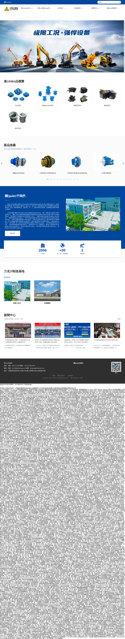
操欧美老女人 (80, 519)
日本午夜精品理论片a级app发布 (65, 570)
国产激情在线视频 (53, 408)
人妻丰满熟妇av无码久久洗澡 (34, 519)
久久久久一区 (66, 553)
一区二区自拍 (94, 408)
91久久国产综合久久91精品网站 (19, 571)
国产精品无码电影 (70, 423)
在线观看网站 (71, 542)
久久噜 (76, 556)
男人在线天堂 (60, 578)
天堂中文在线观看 (87, 520)
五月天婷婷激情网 (44, 456)
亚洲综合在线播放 (94, 576)
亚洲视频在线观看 (6, 415)
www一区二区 (83, 395)
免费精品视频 (116, 423)
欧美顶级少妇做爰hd (21, 464)
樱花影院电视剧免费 (104, 578)
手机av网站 (31, 527)
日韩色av (49, 448)
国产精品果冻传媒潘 (23, 596)
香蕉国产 (25, 428)
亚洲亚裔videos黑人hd (21, 497)
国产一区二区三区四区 (111, 600)
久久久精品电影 (74, 389)
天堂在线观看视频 (109, 593)
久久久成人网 (68, 566)
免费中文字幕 (62, 459)
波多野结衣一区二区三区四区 (42, 590)
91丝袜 (35, 567)
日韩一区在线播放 (88, 441)
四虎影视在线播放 (73, 447)
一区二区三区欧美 (72, 391)
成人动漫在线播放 (28, 546)
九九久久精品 (91, 459)
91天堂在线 (43, 527)
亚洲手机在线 (103, 471)
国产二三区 (11, 423)
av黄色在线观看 (65, 586)
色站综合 (106, 570)
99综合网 (13, 535)
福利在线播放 (15, 499)
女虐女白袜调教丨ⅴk (111, 462)
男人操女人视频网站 (44, 499)
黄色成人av (56, 551)
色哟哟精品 (47, 600)
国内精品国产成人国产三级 (51, 559)
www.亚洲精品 (82, 571)
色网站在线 (81, 590)
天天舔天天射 (48, 474)
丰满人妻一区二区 (35, 561)
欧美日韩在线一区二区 (42, 516)
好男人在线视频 (96, 518)
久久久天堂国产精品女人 (60, 627)
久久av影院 (39, 607)
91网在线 (99, 555)
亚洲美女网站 (60, 592)
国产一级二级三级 (45, 624)
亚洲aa (41, 600)
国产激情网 (88, 404)
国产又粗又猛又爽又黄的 (88, 583)
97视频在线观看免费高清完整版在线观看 (57, 463)
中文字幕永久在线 (10, 392)
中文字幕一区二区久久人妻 (90, 471)
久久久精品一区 (45, 415)
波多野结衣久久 (86, 601)
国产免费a (57, 504)
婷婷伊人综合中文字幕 (24, 402)
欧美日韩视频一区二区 (118, 551)
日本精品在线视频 (73, 414)
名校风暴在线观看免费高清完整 (57, 505)
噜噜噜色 (101, 417)
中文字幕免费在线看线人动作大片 (72, 634)
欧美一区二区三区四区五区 (39, 626)
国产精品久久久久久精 (76, 574)
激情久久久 (36, 560)
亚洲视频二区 (105, 544)
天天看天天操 (44, 423)
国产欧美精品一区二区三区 (66, 609)
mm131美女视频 (107, 572)
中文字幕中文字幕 (93, 410)
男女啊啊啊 (38, 482)
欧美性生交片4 (9, 583)
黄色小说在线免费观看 (9, 402)
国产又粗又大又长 (94, 395)
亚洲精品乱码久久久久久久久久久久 (87, 522)
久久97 (78, 627)
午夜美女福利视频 (103, 391)
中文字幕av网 (48, 587)
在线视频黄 (93, 494)
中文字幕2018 (13, 397)
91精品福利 (45, 579)
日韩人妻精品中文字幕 (32, 485)
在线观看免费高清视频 (20, 574)
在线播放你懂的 (78, 567)
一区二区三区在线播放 (77, 572)
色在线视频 (89, 482)
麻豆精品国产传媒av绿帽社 (37, 510)
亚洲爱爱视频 (113, 456)
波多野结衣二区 (120, 426)
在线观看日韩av (43, 453)
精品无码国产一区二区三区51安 (54, 406)
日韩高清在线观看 (114, 576)
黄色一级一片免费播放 (114, 404)
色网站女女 (111, 587)
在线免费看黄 (101, 414)
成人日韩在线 (38, 553)
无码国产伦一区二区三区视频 (58, 579)
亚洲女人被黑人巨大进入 (82, 518)
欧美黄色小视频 (50, 594)
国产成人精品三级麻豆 (92, 540)
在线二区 (59, 452)
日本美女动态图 (62, 510)
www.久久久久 (18, 612)
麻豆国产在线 (77, 508)
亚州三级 (109, 392)
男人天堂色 (92, 484)
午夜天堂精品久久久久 (36, 474)
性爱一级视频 (81, 578)
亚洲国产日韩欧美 (56, 593)
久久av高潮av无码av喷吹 (7, 638)
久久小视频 (12, 576)
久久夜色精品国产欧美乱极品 (71, 601)
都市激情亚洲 (81, 482)
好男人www (57, 462)
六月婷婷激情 (105, 451)
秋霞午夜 (9, 538)
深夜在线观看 (28, 545)
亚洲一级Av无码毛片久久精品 (61, 438)
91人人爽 (2, 538)
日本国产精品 (86, 615)
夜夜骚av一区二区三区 (15, 581)
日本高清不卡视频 (54, 470)
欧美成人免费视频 (29, 612)
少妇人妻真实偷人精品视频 (27, 627)
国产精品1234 (94, 624)
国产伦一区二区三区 (118, 443)
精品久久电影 (85, 396)
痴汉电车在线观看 (79, 512)
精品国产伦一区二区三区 (34, 479)
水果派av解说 (44, 582)
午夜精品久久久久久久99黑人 (36, 447)
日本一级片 (120, 534)
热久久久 (109, 630)
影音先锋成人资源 (8, 560)
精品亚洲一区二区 (46, 503)
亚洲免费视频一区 (54, 453)
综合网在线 (75, 484)
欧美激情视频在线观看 (17, 438)
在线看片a (52, 392)
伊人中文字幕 (113, 399)
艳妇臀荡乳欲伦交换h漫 (53, 402)
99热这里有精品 (102, 602)
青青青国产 (29, 594)
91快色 (40, 477)
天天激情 (30, 470)
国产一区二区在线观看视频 (46, 534)
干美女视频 (24, 504)
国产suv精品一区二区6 (112, 582)
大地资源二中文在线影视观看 (32, 473)
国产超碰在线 (75, 575)
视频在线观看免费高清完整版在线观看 (56, 389)
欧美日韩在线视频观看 (29, 460)
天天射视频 (121, 411)
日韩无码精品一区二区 (109, 470)
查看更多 (12, 233)
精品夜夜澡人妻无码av (77, 540)
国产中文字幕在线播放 (92, 635)
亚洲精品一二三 (46, 568)
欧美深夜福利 (28, 566)
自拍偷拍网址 (47, 546)
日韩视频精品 (5, 626)
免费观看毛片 (52, 549)
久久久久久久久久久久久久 (28, 578)
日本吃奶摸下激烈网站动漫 (77, 504)
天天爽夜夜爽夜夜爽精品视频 (30, 475)
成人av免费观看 (106, 397)
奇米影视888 (29, 560)
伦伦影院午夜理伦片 (114, 602)
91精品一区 (71, 459)
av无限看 (24, 400)
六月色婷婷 (111, 523)
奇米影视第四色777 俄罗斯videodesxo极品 (50, 520)
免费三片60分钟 (65, 525)
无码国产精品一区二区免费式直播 (42, 449)
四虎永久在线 (53, 628)
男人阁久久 (107, 633)
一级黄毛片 (51, 460)
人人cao (70, 418)
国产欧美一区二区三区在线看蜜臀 (59, 620)
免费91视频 (105, 448)
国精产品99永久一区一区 (50, 514)
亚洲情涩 (54, 637)
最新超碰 (9, 611)
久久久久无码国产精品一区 (97, 481)
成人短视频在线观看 (103, 559)
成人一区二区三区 (115, 438)
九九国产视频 (66, 402)
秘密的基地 (33, 596)
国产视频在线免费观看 (104, 434)
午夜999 (110, 452)
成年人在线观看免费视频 (87, 586)
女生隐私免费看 (83, 488)
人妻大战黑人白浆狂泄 (45, 467)
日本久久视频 (119, 515)
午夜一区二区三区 (9, 469)
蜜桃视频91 (56, 421)
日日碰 (79, 497)
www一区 (26, 581)
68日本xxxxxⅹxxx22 (33, 515)
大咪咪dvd (95, 475)
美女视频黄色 (86, 568)
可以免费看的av (80, 434)
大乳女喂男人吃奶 (58, 436)
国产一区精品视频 (21, 393)
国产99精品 (55, 589)
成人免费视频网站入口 (13, 404)
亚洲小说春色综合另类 (48, 560)
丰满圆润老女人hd (41, 432)
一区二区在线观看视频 (29, 478)
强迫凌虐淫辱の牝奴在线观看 (28, 408)
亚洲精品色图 (12, 596)
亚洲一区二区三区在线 (116, 585)
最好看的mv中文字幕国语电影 (115, 507)
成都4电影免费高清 (87, 397)
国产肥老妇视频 (106, 549)
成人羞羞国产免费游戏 (66, 477)
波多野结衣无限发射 (18, 422)
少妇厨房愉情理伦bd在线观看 (36, 462)
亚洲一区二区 (9, 600)
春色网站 (45, 440)
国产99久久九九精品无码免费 (77, 428)
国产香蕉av (96, 499)
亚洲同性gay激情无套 (40, 426)
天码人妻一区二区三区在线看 (109, 402)
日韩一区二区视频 (44, 576)
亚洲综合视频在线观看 (87, 492)
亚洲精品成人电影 (16, 579)
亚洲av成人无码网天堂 (44, 589)
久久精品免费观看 (56, 567)
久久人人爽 (100, 459)
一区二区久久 (43, 570)
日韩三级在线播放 (16, 567)
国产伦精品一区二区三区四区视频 (25, 607)
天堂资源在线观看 (45, 485)
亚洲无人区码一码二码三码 (9, 444)
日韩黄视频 (81, 464)
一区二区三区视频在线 (74, 417)
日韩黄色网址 (53, 540)
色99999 (28, 586)
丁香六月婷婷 (88, 445)
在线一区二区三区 (46, 544)
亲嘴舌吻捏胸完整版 (75, 392)
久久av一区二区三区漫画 (59, 512)
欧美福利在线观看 (96, 463)
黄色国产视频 (25, 456)
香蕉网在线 (38, 546)
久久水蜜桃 (109, 566)
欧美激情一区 (98, 593)
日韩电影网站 (47, 478)
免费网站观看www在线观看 (74, 441)
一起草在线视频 (32, 452)
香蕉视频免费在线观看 (101, 503)
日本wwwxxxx (110, 469)
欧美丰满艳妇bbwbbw (76, 485)
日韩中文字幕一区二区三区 (93, 425)
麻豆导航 (114, 411)
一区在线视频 (52, 407)
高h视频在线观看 (42, 460)
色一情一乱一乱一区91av (56, 523)
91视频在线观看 (102, 634)
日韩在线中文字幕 (13, 566)
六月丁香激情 (31, 421)
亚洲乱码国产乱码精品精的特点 (85, 609)
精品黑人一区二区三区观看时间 (49, 622)
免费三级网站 (85, 529)
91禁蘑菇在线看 (64, 485)
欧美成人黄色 (114, 570)
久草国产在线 (92, 391)
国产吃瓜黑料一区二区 (113, 481)
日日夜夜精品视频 (30, 407)
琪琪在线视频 (35, 611)
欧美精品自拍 (65, 400)
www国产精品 (44, 611)
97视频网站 (49, 462)
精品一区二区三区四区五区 (93, 490)
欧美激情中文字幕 (86, 493)
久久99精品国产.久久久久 (115, 478)
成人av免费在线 (25, 585)
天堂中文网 (68, 396)
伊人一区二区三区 (28, 425)
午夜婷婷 (81, 499)
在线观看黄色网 (25, 507)
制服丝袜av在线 (39, 412)
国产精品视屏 (70, 549)
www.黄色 (34, 496)
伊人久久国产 (117, 545)
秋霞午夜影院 (91, 555)
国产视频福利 (83, 391)
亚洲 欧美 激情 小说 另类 (17, 557)
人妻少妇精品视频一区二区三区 (31, 544)
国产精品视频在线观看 (97, 620)
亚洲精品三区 (99, 479)
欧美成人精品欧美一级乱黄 (41, 396)
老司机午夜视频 (62, 447)
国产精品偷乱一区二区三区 (13, 417)
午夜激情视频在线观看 (37, 556)
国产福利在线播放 (67, 581)
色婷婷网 (84, 585)
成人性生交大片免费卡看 (17, 429)
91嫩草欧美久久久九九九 (111, 592)
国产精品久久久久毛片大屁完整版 (102, 579)
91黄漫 (54, 633)
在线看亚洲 (79, 402)
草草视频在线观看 (115, 488)
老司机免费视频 (71, 519)
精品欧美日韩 (21, 601)
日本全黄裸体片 (92, 460)
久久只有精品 (107, 423)
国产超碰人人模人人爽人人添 (84, 511)
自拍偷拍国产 (33, 571)
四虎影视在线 (48, 419)
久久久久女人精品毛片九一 (73, 494)
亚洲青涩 (98, 500)
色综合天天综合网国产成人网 (21, 609)
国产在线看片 (42, 452)
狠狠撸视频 (94, 396)
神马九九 (104, 501)
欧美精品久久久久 (13, 637)
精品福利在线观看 (55, 414)
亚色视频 (6, 399)
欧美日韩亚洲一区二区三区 (24, 396)
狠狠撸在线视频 (97, 421)
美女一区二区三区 (53, 501)
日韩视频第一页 (42, 408)
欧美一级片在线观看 (31, 436)
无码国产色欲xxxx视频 (68, 563)
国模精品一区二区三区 (30, 534)
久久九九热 (54, 485)
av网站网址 (75, 561)
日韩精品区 (55, 466)
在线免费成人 (96, 628)
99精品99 (27, 422)
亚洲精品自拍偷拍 (101, 587)
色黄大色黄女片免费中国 (57, 486)
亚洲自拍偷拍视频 (78, 445)
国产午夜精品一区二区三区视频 (74, 473)
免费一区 (28, 496)
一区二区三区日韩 (64, 537)
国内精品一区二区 (30, 602)
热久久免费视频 (42, 484)
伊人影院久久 (100, 586)
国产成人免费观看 (21, 441)
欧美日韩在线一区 (117, 418)
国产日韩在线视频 (17, 482)
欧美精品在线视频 (95, 545)
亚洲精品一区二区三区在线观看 (89, 403)
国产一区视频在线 (79, 489)
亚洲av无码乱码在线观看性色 (99, 412)
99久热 (46, 407)
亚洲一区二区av (44, 414)
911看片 (59, 395)
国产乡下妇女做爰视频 (23, 597)
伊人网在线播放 (58, 503)
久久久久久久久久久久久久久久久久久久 (36, 395)
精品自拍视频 (64, 589)
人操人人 (68, 561)
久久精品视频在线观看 (99, 404)
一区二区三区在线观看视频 (61, 544)
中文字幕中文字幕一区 (93, 464)
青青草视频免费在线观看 (96, 432)
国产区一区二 (100, 571)
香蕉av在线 (12, 489)
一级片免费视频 (70, 434)
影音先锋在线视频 (10, 563)
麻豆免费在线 (91, 419)
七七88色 (51, 626)
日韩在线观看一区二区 (11, 634)
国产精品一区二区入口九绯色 (105, 527)
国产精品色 (34, 583)
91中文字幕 (62, 443)
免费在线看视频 (19, 560)
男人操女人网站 (37, 586)
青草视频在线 (76, 396)
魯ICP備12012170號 (76, 378)
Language (8, 2)
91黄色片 (9, 534)
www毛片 (15, 617)
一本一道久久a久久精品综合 (34, 526)
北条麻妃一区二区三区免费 (75, 559)
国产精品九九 (67, 548)
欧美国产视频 (100, 508)
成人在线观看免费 (92, 578)
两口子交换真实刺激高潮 (99, 515)
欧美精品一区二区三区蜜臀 (61, 474)
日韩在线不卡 (9, 541)
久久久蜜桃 (117, 452)
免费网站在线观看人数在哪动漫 (115, 601)
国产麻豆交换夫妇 (5, 410)
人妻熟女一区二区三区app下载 (102, 497)
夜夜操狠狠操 (120, 626)
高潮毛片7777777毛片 (67, 470)
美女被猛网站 (47, 519)
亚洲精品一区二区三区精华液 (15, 624)
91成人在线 (63, 542)
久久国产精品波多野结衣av (50, 404)
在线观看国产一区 (111, 617)
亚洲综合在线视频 (118, 497)
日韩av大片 (102, 475)
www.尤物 (69, 557)
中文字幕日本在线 (51, 447)
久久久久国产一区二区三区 (87, 467)
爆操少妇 (102, 604)
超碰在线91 (7, 537)
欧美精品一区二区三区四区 (92, 456)
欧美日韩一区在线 (80, 549)
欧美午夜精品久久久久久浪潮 (27, 630)
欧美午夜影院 (89, 593)
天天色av (103, 428)
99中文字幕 (25, 542)
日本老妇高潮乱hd (78, 456)
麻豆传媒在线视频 (68, 410)
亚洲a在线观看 (12, 522)
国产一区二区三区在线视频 (107, 522)
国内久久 (50, 441)
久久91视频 (39, 428)
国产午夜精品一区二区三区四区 (28, 617)
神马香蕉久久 (32, 484)
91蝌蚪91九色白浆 (47, 630)
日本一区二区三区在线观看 (111, 496)
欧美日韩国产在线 (84, 548)
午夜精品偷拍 (20, 604)
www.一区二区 (80, 533)
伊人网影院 (34, 456)
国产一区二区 (47, 428)
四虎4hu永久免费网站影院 (26, 501)
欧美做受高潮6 (83, 576)
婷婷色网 (74, 617)
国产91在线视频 (9, 510)
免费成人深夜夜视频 (33, 518)
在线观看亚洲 (20, 540)
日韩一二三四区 (111, 508)
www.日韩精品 (74, 586)
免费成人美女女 (119, 408)
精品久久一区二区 (73, 408)
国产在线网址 (18, 430)
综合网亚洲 (72, 582)
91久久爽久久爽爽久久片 (92, 512)
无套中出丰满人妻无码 (53, 475)
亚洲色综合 (20, 436)
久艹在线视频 (78, 538)
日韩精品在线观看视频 (34, 451)
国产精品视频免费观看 (16, 587)
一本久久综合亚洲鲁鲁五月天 (57, 417)
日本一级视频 (61, 482)
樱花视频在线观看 (56, 564)
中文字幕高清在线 (15, 456)
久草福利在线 (100, 583)
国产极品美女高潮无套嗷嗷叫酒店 (113, 594)
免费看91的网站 (102, 623)
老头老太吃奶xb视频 (105, 403)
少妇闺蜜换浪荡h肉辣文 (83, 582)
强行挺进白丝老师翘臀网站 (59, 488)
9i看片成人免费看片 (88, 479)
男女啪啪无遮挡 (61, 426)
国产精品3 (65, 455)
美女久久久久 (74, 467)
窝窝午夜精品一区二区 (60, 418)
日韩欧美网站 (96, 605)
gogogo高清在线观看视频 (30, 411)
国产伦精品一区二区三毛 (7, 508)
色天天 (59, 425)
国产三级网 (54, 481)
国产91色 (11, 548)
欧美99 (116, 419)
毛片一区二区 (50, 458)
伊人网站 (77, 486)
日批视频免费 (62, 546)
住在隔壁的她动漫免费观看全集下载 (45, 425)
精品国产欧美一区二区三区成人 (16, 479)
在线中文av (62, 514)
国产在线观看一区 (99, 597)
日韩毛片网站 (60, 526)
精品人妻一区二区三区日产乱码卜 (15, 451)
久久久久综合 (119, 463)
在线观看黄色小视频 (11, 501)
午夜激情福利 (96, 538)
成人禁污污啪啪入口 (41, 392)
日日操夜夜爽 (61, 637)
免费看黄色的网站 (79, 458)
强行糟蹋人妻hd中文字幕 (110, 490)
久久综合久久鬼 (116, 516)
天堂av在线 (108, 586)
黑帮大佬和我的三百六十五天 (83, 470)
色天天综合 (32, 523)
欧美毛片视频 (48, 551)
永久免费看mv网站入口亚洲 (72, 520)
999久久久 (105, 563)
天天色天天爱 (83, 400)
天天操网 (81, 453)
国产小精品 (64, 582)
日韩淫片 (64, 559)
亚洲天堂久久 (70, 419)
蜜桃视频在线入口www (86, 389)
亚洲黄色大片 (76, 615)
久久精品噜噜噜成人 (11, 515)
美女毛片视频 (61, 549)
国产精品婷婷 (27, 538)
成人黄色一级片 (81, 596)
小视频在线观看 (98, 482)
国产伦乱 (77, 523)
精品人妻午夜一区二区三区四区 (64, 545)
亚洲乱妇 (66, 503)
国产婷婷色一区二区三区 (82, 541)
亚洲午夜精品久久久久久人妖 (45, 557)
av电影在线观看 (106, 422)
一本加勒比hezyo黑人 (93, 549)
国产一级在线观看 (87, 597)
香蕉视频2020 (63, 429)
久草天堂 (16, 594)
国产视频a (19, 466)
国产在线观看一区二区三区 (112, 482)
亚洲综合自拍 (13, 630)
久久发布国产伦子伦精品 (55, 432)
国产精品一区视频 (36, 455)
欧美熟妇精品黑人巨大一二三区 (111, 526)
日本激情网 (45, 540)
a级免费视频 (113, 436)
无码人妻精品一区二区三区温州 (15, 437)
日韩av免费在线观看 (117, 537)
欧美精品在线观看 (90, 559)
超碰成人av (35, 622)
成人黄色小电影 (100, 519)
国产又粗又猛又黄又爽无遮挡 (9, 408)
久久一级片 (101, 529)
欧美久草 (68, 406)
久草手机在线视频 (88, 503)
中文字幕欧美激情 (59, 419)
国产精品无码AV (51, 617)
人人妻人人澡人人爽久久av (76, 429)
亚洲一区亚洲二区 (43, 444)
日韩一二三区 (41, 548)
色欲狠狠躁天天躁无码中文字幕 (86, 411)
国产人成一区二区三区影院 (114, 557)
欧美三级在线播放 (9, 466)
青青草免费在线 (66, 484)
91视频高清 (21, 444)
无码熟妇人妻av (68, 430)
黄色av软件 (38, 501)
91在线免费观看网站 (20, 616)
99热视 (106, 485)
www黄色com (117, 567)
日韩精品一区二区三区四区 (29, 520)
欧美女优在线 (64, 421)
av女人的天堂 (13, 593)
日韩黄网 (7, 459)
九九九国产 (25, 561)
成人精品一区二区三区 (108, 627)
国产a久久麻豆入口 (106, 612)
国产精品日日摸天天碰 (17, 407)
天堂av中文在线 (60, 597)
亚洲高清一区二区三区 (32, 552)
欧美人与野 (111, 515)
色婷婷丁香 (10, 497)
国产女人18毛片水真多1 (99, 393)
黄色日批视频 (53, 611)
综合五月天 (62, 596)
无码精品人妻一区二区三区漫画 (55, 535)
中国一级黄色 (38, 530)
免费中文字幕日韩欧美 (9, 455)
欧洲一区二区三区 (83, 462)
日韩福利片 (111, 445)
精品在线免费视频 (28, 579)
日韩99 (121, 503)
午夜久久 (18, 530)
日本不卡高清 (33, 615)
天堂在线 (66, 616)
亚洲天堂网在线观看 (89, 634)
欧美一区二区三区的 (103, 560)
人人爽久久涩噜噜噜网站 (60, 428)
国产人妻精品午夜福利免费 (71, 633)
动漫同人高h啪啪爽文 (64, 628)
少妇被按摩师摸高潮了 (20, 470)
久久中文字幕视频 (85, 544)
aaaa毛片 (35, 488)
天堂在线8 (93, 462)
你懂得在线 (9, 414)
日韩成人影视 (19, 523)
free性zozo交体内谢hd (90, 552)
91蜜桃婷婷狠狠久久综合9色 (53, 410)
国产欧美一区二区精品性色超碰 (66, 411)
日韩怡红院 (22, 559)
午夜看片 (57, 400)
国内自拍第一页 (13, 628)
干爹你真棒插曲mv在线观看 (73, 612)
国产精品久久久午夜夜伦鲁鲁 (107, 535)
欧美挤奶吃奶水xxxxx (98, 601)
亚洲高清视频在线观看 (114, 428)
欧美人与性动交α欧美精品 (70, 395)
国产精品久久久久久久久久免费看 (26, 486)
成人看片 (13, 433)
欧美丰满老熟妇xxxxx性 (50, 537)
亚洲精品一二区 (36, 430)
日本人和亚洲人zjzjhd (35, 514)
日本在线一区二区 (43, 615)
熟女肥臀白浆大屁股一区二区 (92, 392)
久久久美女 (93, 541)
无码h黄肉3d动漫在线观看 (110, 555)
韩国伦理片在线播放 (87, 406)
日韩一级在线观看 (46, 494)
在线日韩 (41, 389)
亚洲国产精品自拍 (54, 582)
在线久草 (22, 594)
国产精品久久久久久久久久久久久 (42, 403)
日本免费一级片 (114, 503)
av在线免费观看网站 (90, 613)
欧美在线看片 (18, 619)
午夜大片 (102, 410)
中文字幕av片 (36, 540)
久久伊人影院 (60, 594)
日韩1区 (83, 460)
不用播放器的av (68, 412)
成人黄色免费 (32, 433)
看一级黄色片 (96, 574)
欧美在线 (32, 432)
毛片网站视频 (96, 564)
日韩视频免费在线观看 (25, 391)
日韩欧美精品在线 (22, 433)
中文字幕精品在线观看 (21, 589)
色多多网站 (55, 600)
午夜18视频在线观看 (94, 488)
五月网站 (81, 404)
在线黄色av (63, 475)
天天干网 (64, 414)
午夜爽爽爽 (28, 540)
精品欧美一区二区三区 (108, 474)
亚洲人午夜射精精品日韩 (98, 507)
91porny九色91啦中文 (6, 546)
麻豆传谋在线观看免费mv (85, 407)
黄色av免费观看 (36, 533)
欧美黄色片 (52, 570)
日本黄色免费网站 (53, 515)
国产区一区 (24, 615)
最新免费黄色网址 (8, 612)
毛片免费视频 (26, 449)
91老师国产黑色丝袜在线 (109, 512)
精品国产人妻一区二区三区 (21, 556)
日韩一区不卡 (41, 535)
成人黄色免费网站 (67, 489)
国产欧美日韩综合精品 (106, 408)
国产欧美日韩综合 (59, 437)
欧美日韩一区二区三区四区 (93, 572)
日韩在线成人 (25, 406)
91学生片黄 (53, 531)
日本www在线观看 (112, 531)
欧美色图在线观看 (80, 419)
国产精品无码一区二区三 (39, 492)
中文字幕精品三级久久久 (101, 407)
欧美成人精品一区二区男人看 (79, 560)
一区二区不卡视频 (54, 445)
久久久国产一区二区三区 (9, 518)
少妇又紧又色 (21, 392)
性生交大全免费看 (91, 437)
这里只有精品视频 (95, 548)
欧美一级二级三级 (40, 459)
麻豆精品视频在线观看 (27, 505)
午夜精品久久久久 (106, 443)
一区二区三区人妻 (97, 447)
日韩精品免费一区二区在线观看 (93, 423)
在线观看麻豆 (9, 430)
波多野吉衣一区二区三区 (21, 555)
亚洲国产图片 (10, 485)
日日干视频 (73, 551)
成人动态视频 (112, 607)
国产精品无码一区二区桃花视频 (28, 511)
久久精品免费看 (19, 419)
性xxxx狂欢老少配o (86, 422)
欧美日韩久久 (117, 433)
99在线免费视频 (36, 609)
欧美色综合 (87, 485)
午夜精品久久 (101, 531)
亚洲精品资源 (52, 411)
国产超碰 (7, 438)
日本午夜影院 (65, 462)
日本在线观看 (104, 466)
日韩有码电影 (36, 448)
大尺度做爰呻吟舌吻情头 (74, 426)
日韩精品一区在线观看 (11, 391)
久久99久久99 (37, 545)
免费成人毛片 (106, 510)
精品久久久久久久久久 (36, 537)
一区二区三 (27, 492)
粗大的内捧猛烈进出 (101, 489)
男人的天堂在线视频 (112, 583)
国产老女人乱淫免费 (96, 592)
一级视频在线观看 (94, 400)
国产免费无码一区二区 (90, 631)
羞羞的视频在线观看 (116, 544)
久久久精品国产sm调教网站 (16, 633)
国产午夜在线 (117, 612)
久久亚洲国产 (116, 574)
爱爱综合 (79, 423)
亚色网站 (19, 542)
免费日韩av (86, 507)
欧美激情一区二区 (71, 578)
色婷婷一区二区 (35, 507)
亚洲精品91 (52, 493)
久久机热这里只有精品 (115, 623)
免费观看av (107, 429)
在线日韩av (115, 421)
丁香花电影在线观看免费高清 (73, 534)
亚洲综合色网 (6, 520)
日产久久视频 (87, 402)
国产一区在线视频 (110, 561)
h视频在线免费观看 (100, 557)
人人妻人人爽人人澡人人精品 (73, 568)
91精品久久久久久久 (97, 485)
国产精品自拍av (34, 414)
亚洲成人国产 (104, 436)
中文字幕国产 (100, 530)
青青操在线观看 (109, 479)
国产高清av (81, 619)
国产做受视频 (54, 391)
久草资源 (75, 548)
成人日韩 (58, 392)
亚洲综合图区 (72, 440)
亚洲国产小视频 (83, 602)
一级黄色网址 (109, 417)
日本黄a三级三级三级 (64, 407)
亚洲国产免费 (120, 523)
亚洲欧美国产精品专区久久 (114, 556)
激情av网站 (18, 533)
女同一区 (22, 453)
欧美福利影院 (44, 518)
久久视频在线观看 (47, 545)
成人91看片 (25, 410)
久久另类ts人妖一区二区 (91, 537)
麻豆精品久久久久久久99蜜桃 (13, 403)
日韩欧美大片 (67, 471)
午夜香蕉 (29, 415)
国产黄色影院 (29, 438)
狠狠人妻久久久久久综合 (40, 598)
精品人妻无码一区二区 (16, 492)
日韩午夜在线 (24, 414)
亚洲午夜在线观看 (52, 596)
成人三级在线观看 (10, 436)
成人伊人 (81, 463)
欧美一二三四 (121, 522)
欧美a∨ (113, 589)
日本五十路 (70, 541)
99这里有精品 (95, 615)
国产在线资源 (102, 396)
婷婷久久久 (105, 488)
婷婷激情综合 (42, 596)
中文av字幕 (39, 445)
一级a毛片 (61, 423)
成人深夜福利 (44, 628)
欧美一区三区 (106, 406)
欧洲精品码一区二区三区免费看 (110, 492)
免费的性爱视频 (88, 607)
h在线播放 (92, 587)
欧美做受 (100, 460)
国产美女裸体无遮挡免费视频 (52, 553)
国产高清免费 (96, 444)
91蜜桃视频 (117, 530)
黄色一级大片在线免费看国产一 (21, 467)
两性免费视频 (108, 596)
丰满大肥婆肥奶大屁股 (61, 631)
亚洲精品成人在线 (52, 459)
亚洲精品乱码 (85, 608)
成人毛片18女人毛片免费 (73, 597)
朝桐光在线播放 (51, 464)
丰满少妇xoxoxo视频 (10, 445)
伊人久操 (97, 492)
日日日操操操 (58, 638)
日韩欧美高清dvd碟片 (53, 399)
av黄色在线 (57, 489)
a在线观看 (66, 432)
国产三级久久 (17, 478)
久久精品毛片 (101, 631)
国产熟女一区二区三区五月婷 (57, 635)
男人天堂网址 (19, 635)
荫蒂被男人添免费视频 (100, 607)
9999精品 (19, 508)
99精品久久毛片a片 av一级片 (21, 611)
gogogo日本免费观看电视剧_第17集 (22, 525)
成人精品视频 (21, 494)
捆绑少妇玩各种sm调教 (66, 604)
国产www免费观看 (35, 542)
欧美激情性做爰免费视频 (8, 561)
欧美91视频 (121, 608)
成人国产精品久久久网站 (109, 564)
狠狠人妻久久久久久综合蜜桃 (25, 551)
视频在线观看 (97, 478)
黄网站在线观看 (117, 615)
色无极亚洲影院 (80, 564)
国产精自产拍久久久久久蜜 (83, 563)
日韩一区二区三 (99, 611)
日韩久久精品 (109, 432)
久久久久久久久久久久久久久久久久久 (24, 463)
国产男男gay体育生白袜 (73, 626)
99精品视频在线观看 (106, 533)
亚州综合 (75, 453)
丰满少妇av (53, 456)
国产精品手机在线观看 (20, 440)
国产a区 (47, 391)
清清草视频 (40, 419)
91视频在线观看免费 (17, 395)
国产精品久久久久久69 (25, 593)
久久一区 (5, 576)
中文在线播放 (22, 518)
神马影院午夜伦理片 (101, 523)
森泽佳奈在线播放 (6, 602)
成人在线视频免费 (9, 519)
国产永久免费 (115, 578)
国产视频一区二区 (114, 540)
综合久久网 (92, 560)
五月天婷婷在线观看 (74, 600)
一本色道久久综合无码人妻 (81, 598)
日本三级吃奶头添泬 (59, 519)
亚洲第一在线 (69, 523)
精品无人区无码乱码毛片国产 (73, 415)
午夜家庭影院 (112, 489)
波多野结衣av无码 (45, 512)
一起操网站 (92, 556)
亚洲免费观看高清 (49, 578)
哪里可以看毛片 (25, 499)
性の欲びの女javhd (33, 423)
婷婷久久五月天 (43, 417)
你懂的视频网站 (23, 570)
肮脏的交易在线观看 (41, 493)
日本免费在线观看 (43, 522)
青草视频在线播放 (17, 598)
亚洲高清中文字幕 (9, 590)
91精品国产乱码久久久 (30, 522)
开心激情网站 (102, 534)
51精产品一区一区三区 (55, 492)
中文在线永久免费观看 (34, 404)
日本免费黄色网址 (9, 441)
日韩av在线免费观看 (116, 520)
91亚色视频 (104, 576)
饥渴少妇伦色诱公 (30, 419)
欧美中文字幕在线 (54, 605)
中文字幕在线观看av (8, 608)
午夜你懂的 (6, 433)
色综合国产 (12, 586)
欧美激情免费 (54, 477)
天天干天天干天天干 (56, 518)
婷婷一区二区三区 (31, 453)
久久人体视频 (46, 479)
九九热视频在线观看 (66, 556)
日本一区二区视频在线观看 (91, 426)
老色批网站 (19, 477)
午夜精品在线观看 (96, 525)
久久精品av (3, 596)
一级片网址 (53, 623)
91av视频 (53, 490)
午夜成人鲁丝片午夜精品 (84, 440)
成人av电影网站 (30, 557)
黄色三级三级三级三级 (85, 393)
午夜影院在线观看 (47, 430)
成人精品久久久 (58, 619)
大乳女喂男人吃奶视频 (116, 542)
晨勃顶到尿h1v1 (111, 414)
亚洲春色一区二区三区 (102, 590)
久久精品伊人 (5, 407)
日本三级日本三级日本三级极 (112, 525)
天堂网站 (8, 481)
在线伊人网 (77, 545)
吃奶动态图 (97, 430)
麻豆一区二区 (13, 529)
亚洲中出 (89, 564)
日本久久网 (46, 477)
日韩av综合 (74, 462)
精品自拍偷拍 (49, 556)
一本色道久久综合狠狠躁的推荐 (12, 460)
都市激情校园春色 (26, 448)
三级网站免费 (24, 503)
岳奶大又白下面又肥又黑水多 (11, 462)
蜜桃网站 (113, 581)
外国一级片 (97, 397)
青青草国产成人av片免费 (33, 489)
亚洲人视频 (43, 597)
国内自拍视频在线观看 (40, 549)
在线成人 (112, 412)
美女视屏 (18, 531)
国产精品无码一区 (85, 475)
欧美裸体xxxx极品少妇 (15, 411)
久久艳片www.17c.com (113, 604)
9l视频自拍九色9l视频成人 (30, 623)
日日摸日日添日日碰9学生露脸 (109, 464)
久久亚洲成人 (77, 430)
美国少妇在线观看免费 (86, 455)
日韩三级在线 (67, 493)
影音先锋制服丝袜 (65, 453)
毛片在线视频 (29, 553)
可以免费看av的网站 (44, 564)
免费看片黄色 (45, 561)
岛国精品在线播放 (75, 421)
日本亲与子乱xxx (23, 634)
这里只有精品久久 (114, 605)
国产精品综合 (26, 638)
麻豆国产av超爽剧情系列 (67, 515)
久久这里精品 (60, 496)
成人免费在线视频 (45, 633)
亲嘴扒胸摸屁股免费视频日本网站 (112, 425)
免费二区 (15, 415)
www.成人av (97, 406)
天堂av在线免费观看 (83, 592)
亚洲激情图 (46, 455)
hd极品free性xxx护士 (23, 576)
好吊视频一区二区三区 (32, 624)
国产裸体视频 (16, 481)
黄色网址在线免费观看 (57, 561)
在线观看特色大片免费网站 (115, 634)
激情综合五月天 (83, 637)
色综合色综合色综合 (103, 516)
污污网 (46, 445)
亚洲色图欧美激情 (79, 566)
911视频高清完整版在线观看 (42, 438)
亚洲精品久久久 (55, 530)
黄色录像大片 (74, 620)
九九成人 (108, 589)
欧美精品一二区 (39, 566)
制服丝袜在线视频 (29, 482)
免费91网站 (70, 510)
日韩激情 (57, 556)
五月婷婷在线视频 (38, 391)
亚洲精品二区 (21, 535)
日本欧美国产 (58, 430)
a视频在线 (118, 412)
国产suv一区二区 (91, 434)
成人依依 (77, 460)
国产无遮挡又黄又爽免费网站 (93, 567)
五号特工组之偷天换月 (110, 511)
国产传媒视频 (23, 484)
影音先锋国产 (89, 557)
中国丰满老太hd (69, 448)
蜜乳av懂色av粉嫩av (80, 410)
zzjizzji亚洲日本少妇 (81, 481)
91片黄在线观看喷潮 (107, 493)
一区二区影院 (97, 473)
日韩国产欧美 (20, 572)
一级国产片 (86, 534)
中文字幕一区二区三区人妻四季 (83, 477)
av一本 (2, 516)
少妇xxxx (115, 504)
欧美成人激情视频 (107, 616)
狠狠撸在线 (60, 617)
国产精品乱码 (16, 520)
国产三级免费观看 (9, 393)
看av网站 (44, 555)
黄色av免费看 (85, 412)
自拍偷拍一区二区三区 (41, 470)
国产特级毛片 (22, 452)
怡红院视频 (35, 415)
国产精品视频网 (51, 510)
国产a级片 (105, 430)
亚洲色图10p (71, 449)
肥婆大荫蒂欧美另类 (100, 637)
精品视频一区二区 (85, 436)
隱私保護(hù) (61, 375)
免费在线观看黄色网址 (65, 508)
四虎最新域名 (14, 459)
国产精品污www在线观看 (57, 602)
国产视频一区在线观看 (31, 635)
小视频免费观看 (96, 474)
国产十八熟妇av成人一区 (102, 458)
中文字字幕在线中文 (27, 575)
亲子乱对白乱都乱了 (80, 579)
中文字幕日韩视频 (57, 568)
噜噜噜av (59, 633)
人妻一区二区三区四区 (118, 406)
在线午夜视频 (110, 529)
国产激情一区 (4, 559)
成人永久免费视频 (48, 400)
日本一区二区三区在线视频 (34, 559)
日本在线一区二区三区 (72, 436)
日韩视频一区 (43, 525)
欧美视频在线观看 (22, 514)
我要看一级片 (58, 412)
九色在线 (111, 467)
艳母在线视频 (112, 624)
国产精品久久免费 (61, 538)
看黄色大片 (58, 548)
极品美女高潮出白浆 (72, 535)
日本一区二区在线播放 (69, 587)
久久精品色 (60, 490)
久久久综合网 (22, 515)
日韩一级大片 (98, 389)
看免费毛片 (39, 592)
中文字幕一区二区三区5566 (22, 541)
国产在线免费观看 (28, 399)
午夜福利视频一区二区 (21, 510)
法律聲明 (70, 375)
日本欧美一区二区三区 (68, 444)
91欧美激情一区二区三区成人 (103, 433)
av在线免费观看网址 (22, 389)
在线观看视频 (70, 514)
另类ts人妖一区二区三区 (70, 452)
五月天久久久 (21, 586)
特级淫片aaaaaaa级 (44, 488)
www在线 (24, 462)
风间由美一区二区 (106, 514)
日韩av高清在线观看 (60, 552)
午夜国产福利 (93, 417)
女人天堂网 (84, 505)
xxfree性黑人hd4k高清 (57, 396)
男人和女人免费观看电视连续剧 (27, 529)
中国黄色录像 (94, 551)
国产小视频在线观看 (91, 535)
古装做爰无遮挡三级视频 (11, 507)
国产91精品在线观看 (14, 504)
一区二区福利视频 (18, 602)
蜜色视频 (63, 501)
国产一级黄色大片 (54, 525)
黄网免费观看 (71, 497)
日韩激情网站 (96, 443)
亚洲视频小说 (117, 484)
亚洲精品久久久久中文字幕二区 (80, 525)
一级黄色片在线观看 (42, 602)
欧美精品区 (88, 449)
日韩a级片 (79, 503)
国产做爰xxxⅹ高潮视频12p (29, 564)
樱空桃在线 (100, 462)
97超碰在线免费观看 (68, 425)
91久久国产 (99, 570)
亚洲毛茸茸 (28, 605)
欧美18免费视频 (10, 473)
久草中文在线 (111, 534)
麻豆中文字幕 (74, 544)
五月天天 (24, 421)
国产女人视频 (97, 470)
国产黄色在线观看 (44, 593)
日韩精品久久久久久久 (65, 531)
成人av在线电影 (106, 418)
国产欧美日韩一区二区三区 (37, 581)
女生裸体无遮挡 (55, 574)
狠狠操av (9, 552)
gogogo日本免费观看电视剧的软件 (22, 426)
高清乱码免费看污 (106, 444)
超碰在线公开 (76, 493)
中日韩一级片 (83, 484)
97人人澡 (13, 496)
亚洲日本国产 (57, 467)
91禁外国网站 (65, 551)
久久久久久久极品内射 (53, 563)
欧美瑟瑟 (24, 530)
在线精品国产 (32, 497)
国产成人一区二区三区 (51, 443)
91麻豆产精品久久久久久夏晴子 (70, 399)
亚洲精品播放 (100, 505)
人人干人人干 (69, 486)
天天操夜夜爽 (42, 411)
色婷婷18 (42, 475)
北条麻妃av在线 (10, 477)
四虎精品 (70, 512)
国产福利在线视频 (59, 630)
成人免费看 (54, 508)
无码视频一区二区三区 (32, 633)
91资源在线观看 (74, 403)
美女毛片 (40, 478)
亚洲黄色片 (76, 594)
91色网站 (72, 503)
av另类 (43, 448)
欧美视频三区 (8, 475)
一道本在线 (85, 494)
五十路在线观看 (17, 534)
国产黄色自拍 (77, 471)
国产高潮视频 (26, 622)
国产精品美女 (79, 425)
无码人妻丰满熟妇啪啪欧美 (88, 575)
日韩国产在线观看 (59, 441)
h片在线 (16, 414)
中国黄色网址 (106, 548)
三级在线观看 (15, 448)
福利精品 (101, 613)
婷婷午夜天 (66, 593)
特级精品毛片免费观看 (39, 563)
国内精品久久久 (31, 535)
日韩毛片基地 (21, 455)
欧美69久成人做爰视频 (51, 585)
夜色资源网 (11, 396)
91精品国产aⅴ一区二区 (15, 471)
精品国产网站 (8, 589)
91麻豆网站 (88, 499)
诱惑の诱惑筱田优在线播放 (70, 492)
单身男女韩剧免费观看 (73, 397)
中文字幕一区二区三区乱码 (41, 490)
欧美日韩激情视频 (65, 622)
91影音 (73, 402)
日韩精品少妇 (12, 494)
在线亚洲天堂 (28, 598)
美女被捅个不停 (7, 400)
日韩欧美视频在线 (34, 503)
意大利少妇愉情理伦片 (95, 542)
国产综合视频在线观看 (32, 429)
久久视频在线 (40, 463)
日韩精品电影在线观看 (71, 516)
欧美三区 (73, 522)
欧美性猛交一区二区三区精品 (86, 530)
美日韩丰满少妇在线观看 (103, 546)
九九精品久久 (116, 429)
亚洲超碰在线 (101, 469)
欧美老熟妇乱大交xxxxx (116, 485)
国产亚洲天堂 (97, 563)
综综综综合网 (111, 568)
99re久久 (77, 505)
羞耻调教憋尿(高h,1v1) (113, 597)
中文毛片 (44, 609)
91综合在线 (74, 438)
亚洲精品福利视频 (15, 421)
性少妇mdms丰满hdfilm (75, 479)
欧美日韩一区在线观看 (35, 440)
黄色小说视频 (119, 593)
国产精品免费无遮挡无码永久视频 (53, 434)
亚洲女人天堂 (105, 500)
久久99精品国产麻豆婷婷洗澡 (21, 582)
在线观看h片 (107, 477)
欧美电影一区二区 (9, 488)
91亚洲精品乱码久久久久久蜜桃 (66, 469)
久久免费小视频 (27, 567)
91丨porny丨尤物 (47, 437)
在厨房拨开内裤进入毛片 (83, 515)
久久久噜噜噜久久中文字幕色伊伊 (11, 428)
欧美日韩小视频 (17, 410)
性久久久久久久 (74, 455)
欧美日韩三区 (42, 635)
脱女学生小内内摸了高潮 (61, 572)
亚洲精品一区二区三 (93, 428)
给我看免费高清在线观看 (44, 421)
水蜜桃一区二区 (86, 605)
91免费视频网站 (87, 421)
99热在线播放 (53, 522)
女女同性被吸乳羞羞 (14, 575)
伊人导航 (108, 519)
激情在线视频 (99, 596)
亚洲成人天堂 (17, 623)
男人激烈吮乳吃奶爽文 (21, 600)
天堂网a (91, 637)
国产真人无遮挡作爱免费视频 (68, 404)
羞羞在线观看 (74, 400)
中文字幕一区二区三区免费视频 (13, 443)
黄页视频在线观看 (81, 459)
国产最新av (74, 576)
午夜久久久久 (96, 526)
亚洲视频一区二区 (87, 497)
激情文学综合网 (53, 609)
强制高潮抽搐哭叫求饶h (117, 560)
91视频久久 (65, 467)
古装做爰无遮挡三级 (57, 473)
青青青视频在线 (78, 581)
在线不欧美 (34, 638)
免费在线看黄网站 (60, 557)
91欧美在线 (84, 531)
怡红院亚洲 (46, 481)
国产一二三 (17, 564)
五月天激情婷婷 (5, 535)
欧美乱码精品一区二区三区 (94, 619)
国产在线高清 (86, 469)
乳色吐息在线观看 (117, 549)
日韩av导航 (11, 458)
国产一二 (82, 478)
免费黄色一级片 (68, 567)
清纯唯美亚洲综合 (47, 489)
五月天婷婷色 (111, 631)
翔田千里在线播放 (80, 555)
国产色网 (104, 538)
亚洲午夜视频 (53, 423)
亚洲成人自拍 (98, 477)
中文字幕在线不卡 (56, 601)
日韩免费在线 (31, 393)
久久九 (20, 522)
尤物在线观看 (12, 631)
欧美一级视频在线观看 (61, 529)
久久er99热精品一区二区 (7, 389)
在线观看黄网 (10, 493)
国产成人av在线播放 (67, 613)
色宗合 (28, 455)
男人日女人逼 (112, 501)
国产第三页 (3, 504)
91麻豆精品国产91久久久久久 (82, 451)
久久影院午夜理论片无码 (101, 520)
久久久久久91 (80, 449)
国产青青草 (8, 553)
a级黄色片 (67, 617)
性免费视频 (74, 463)
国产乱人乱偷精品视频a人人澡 (26, 445)
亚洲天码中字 (26, 533)
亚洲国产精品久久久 (54, 555)
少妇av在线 (31, 428)
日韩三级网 (45, 533)
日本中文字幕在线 (104, 551)
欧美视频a (5, 456)
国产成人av (8, 470)
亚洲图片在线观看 (105, 537)
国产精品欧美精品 (30, 548)
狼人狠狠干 (7, 482)
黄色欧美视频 (118, 493)
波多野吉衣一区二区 (37, 585)
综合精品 (114, 453)
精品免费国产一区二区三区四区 (51, 451)
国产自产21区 (44, 574)
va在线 (103, 392)
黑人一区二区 (91, 617)
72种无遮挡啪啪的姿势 (59, 624)
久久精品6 (22, 415)
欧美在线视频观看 (37, 538)
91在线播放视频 (95, 418)
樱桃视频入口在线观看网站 (60, 608)
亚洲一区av (33, 499)
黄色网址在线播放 (6, 609)
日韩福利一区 (79, 552)
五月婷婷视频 (25, 531)
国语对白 (35, 467)
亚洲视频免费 (5, 412)
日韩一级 (75, 571)
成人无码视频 (21, 489)
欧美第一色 (46, 530)
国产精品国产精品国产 (99, 630)
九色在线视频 (59, 458)
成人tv (37, 527)
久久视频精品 (15, 578)
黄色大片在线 (54, 615)
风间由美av (118, 469)
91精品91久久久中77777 (26, 459)
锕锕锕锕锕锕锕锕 (82, 587)
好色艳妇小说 (91, 508)
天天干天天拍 (96, 451)
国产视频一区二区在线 (73, 501)
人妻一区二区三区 (77, 622)
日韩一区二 (9, 555)
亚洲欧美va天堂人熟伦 (71, 478)
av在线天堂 (91, 571)
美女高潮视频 (41, 464)
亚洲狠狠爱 (63, 408)
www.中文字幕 (96, 510)
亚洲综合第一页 (20, 526)
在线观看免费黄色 (58, 448)
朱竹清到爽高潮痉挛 (77, 537)
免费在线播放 (32, 589)
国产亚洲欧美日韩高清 (87, 523)
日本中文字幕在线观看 (70, 393)
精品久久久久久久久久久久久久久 (67, 464)
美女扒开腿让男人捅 (15, 449)
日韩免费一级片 (27, 508)
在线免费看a (30, 601)
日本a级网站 (107, 460)
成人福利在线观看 (15, 412)
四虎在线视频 (46, 637)
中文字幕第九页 (85, 624)
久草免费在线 (30, 392)
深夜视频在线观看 (74, 500)
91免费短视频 (10, 572)
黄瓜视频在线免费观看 (27, 516)
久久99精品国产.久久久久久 (20, 432)
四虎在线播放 (98, 496)
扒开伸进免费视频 (66, 598)
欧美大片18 (26, 417)
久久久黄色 (64, 500)
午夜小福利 (17, 583)
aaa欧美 (45, 501)
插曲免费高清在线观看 (90, 622)
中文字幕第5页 (98, 511)
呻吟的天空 (39, 407)
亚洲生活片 (119, 448)
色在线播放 (116, 473)
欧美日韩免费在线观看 (37, 410)
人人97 (49, 608)
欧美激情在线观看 (12, 452)
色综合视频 (27, 430)
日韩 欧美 (61, 481)
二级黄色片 (93, 529)
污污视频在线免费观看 (78, 593)
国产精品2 (34, 422)
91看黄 (8, 432)
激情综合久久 (88, 473)
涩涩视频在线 (16, 406)
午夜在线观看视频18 (49, 526)
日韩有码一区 (42, 422)
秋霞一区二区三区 (106, 609)
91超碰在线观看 (37, 637)
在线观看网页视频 (65, 571)
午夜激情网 (88, 478)
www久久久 (43, 608)
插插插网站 (108, 620)
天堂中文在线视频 (57, 616)
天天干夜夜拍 (59, 534)
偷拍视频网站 (20, 496)
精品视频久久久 (48, 504)
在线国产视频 (4, 449)
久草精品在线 (109, 571)
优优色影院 (46, 531)
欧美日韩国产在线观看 (101, 445)
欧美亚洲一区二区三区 (19, 447)
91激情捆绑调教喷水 (23, 418)
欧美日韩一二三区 (5, 544)
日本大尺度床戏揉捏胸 (32, 500)
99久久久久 (105, 456)
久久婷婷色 (121, 624)
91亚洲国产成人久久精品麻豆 (107, 552)
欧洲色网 (106, 542)
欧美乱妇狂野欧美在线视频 (41, 508)
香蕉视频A (46, 482)
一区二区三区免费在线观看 (16, 500)
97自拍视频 (65, 392)
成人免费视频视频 (78, 557)
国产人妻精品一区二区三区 (88, 414)
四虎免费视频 (103, 624)
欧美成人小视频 (9, 616)
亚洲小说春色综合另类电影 (24, 488)
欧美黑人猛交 (20, 485)
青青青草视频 (33, 389)
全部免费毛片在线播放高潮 (28, 434)
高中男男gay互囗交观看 (19, 527)
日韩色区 (40, 497)
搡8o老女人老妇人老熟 (77, 474)
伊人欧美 (101, 486)
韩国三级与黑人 (34, 570)
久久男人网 (94, 534)
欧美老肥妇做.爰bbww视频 (24, 590)
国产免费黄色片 (113, 622)
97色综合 (59, 493)
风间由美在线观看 (42, 523)
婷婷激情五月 (72, 488)
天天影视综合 (114, 486)
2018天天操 (77, 412)
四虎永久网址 (92, 531)
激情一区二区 (51, 452)
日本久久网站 (70, 596)
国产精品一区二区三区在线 (46, 496)
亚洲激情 (112, 448)
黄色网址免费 (121, 414)
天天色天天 (91, 505)
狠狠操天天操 (100, 617)
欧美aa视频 (115, 620)
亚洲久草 (57, 500)
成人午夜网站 (95, 436)
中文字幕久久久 (23, 512)
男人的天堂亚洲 (21, 568)
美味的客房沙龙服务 (54, 484)
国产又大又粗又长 (88, 430)
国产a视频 (11, 530)
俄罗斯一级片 (117, 616)
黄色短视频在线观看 (88, 600)
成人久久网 (106, 389)
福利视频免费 (90, 596)
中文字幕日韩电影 (58, 494)
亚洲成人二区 (78, 546)
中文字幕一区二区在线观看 (8, 418)
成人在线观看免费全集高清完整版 (107, 494)
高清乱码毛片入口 (35, 555)
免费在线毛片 (46, 473)
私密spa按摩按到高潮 (113, 475)
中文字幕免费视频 (60, 397)
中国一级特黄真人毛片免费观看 (54, 566)
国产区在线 (116, 630)
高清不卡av (118, 395)
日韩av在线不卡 (19, 548)
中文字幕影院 (51, 426)
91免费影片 (53, 395)
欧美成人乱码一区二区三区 (93, 453)
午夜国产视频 (57, 403)
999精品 (84, 508)
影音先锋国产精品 (21, 493)
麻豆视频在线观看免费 (70, 619)
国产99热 (105, 619)
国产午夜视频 (45, 507)
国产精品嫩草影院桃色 (65, 456)
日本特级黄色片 (60, 626)
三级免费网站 (92, 602)
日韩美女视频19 (103, 622)
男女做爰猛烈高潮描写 (23, 608)
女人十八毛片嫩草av (10, 601)
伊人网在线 (62, 533)
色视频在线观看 (31, 397)
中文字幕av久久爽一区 (71, 490)
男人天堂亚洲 (48, 497)
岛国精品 (20, 545)
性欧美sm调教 (96, 514)
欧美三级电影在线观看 (93, 533)
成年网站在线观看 (86, 526)
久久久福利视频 (44, 623)
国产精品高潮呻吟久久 (63, 560)
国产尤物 (7, 496)
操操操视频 (87, 628)
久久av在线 (21, 397)
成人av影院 (113, 613)
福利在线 (13, 597)
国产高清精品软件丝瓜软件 (91, 466)
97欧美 (19, 561)
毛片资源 (102, 582)
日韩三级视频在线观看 (87, 500)
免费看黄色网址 (65, 507)
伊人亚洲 (107, 613)
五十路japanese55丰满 (67, 555)
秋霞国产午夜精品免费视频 (20, 537)
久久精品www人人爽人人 (68, 530)
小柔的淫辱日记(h (57, 471)
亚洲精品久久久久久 (90, 623)
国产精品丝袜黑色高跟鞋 (40, 605)
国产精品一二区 (78, 611)
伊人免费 (57, 433)
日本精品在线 (6, 422)
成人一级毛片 (20, 519)
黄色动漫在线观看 (22, 474)
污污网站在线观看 (64, 522)
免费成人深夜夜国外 (15, 425)
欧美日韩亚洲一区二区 (36, 504)
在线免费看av (99, 561)
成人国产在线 (42, 529)
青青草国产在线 (119, 417)
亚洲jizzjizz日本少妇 (44, 567)
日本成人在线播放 (25, 637)
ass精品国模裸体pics (100, 455)
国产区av (5, 630)
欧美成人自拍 (25, 481)
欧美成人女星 (6, 585)
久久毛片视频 (75, 422)
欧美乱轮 (3, 552)
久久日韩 (35, 593)
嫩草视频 (88, 463)
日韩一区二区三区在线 (47, 500)
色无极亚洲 (104, 605)
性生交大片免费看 (21, 423)
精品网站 (26, 477)
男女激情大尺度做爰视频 (112, 505)
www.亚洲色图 (56, 634)
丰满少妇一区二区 (13, 505)
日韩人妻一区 (104, 400)
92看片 (79, 469)
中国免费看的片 (46, 466)
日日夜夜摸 (63, 391)
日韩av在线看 (26, 403)
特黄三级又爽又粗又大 (45, 436)
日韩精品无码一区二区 (24, 563)
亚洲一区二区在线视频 (117, 407)
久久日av (82, 490)
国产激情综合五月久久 (39, 402)
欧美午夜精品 (96, 544)
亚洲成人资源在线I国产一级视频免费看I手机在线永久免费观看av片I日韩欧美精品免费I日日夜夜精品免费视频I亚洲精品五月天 (38, 388)
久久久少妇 (43, 441)
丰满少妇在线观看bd (56, 415)
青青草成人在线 (84, 620)
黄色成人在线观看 (12, 512)
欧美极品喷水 (71, 533)
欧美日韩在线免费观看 (107, 395)
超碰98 (98, 609)
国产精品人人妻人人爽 (56, 516)
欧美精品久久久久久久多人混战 (33, 587)
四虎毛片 (79, 631)
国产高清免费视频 (82, 542)
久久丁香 (53, 455)
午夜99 (104, 478)
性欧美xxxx (31, 493)
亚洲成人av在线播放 (36, 481)
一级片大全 (41, 617)
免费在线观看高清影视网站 (105, 415)
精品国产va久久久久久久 (83, 514)
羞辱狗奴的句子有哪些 (89, 415)
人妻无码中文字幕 (95, 616)
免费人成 (65, 403)
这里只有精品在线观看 (33, 494)
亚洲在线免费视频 (102, 467)
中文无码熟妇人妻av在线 (86, 438)
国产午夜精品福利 (115, 466)
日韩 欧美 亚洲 (55, 571)
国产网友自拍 (34, 576)
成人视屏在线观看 (57, 393)
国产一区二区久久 (28, 471)
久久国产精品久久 (5, 525)
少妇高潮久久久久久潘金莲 (89, 486)
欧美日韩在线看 (117, 546)
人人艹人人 (87, 443)
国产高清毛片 (28, 490)
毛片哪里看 (51, 597)
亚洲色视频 (28, 549)
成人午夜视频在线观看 (81, 589)
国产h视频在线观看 (28, 412)
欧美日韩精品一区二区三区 (42, 471)
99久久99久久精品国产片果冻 (13, 622)
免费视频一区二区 (49, 592)
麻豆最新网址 (113, 400)
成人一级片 (94, 608)
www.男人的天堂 (14, 453)
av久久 (8, 592)
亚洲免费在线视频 (64, 540)
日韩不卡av (43, 515)
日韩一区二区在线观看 (7, 635)
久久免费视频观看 (19, 549)
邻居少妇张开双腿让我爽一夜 (104, 441)
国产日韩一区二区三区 (102, 438)
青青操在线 (70, 552)
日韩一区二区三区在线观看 (33, 437)
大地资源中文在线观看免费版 (79, 432)
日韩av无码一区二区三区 (99, 568)
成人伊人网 (32, 592)
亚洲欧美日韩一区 (31, 620)
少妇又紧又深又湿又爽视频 (83, 510)
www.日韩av (80, 527)
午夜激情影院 (68, 458)
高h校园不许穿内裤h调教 (104, 504)
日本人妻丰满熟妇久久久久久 (53, 607)
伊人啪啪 (65, 564)
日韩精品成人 (66, 422)
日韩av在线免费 (91, 504)
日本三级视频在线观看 (37, 406)
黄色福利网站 (116, 609)
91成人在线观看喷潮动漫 (59, 479)
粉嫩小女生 (4, 581)
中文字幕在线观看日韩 (75, 466)
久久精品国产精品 (56, 499)
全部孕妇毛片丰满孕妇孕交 (74, 443)
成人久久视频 (90, 458)
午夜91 (119, 541)
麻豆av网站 (76, 531)
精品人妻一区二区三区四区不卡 (88, 452)
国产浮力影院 (57, 587)
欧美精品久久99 (116, 548)
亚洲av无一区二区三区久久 (13, 613)
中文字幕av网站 (55, 507)
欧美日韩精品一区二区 (60, 497)
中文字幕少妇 (97, 440)
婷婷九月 (87, 474)
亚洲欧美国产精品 (67, 451)
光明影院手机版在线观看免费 (9, 627)
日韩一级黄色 (102, 452)
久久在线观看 (42, 433)
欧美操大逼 (96, 402)
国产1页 (49, 627)
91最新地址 (115, 477)
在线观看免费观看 (76, 507)
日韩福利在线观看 (58, 478)
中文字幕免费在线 (9, 540)
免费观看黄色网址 (77, 623)
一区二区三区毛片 (72, 637)
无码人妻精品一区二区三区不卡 (61, 576)
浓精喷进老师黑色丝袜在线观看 (75, 437)
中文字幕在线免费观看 (87, 433)
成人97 (59, 455)
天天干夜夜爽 (35, 628)
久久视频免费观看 (46, 619)
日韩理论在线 (16, 544)
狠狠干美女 (11, 604)
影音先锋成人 (82, 617)
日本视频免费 (97, 501)
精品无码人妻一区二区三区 (37, 458)
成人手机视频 (112, 538)
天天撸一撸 (20, 631)
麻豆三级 (113, 451)
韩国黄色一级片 (85, 408)
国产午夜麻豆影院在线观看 (30, 613)
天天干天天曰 (15, 585)
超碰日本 (5, 593)
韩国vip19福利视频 (24, 628)
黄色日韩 (5, 529)
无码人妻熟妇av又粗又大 (83, 444)
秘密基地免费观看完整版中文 (88, 516)
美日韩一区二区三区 (94, 553)
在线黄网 (75, 499)
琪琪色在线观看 (98, 449)
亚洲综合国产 (103, 540)
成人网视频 (19, 473)
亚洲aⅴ (36, 525)
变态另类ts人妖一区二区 (12, 516)
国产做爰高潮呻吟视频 (104, 411)
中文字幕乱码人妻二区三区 (81, 418)
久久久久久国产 (107, 567)
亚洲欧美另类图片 (33, 441)
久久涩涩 (74, 407)
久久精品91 (101, 608)
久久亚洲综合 (86, 630)
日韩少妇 (70, 546)
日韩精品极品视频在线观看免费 (74, 496)
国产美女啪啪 (15, 503)
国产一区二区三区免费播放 (50, 542)
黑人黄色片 (85, 616)
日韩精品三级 (75, 406)
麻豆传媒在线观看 (109, 447)
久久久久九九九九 (64, 585)
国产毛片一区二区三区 (44, 393)
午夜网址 (18, 638)
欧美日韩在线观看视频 (35, 400)
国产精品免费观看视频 (65, 611)
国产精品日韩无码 (31, 444)
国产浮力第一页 (71, 482)
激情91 (90, 579)
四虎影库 (93, 469)
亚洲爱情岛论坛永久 (22, 458)
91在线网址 (33, 417)
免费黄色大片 (52, 469)
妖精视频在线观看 (37, 631)
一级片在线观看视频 (16, 399)
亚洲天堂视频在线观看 (107, 426)
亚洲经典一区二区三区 (115, 393)
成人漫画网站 (89, 496)
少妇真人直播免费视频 (40, 469)
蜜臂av (26, 523)
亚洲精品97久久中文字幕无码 (105, 419)
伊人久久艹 (10, 419)
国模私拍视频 (90, 519)
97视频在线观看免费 (42, 612)
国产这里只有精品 (43, 486)
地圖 (53, 375)
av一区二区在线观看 (46, 418)
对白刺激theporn (106, 574)
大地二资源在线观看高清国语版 (98, 399)
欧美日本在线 (21, 620)
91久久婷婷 (87, 574)
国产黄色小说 (64, 574)
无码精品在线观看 (55, 444)
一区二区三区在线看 (33, 616)
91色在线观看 (49, 412)
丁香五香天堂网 (5, 499)
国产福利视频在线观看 (114, 396)
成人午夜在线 (63, 600)
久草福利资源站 (17, 538)
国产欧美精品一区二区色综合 (58, 440)
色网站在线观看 (34, 600)
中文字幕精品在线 (70, 592)
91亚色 (39, 630)
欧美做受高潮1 (87, 448)
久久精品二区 (97, 448)
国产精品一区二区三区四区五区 (33, 443)
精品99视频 (116, 572)
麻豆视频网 (72, 631)
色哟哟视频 (85, 417)
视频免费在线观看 (66, 445)
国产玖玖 (51, 397)
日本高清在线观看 (110, 459)
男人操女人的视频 (68, 518)
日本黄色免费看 (41, 627)
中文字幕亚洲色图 (75, 608)
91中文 (71, 589)
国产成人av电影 (70, 481)
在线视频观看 (85, 594)
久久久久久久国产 (108, 463)
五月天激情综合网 (77, 628)
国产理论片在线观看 (96, 594)
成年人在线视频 (49, 631)
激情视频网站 (89, 489)
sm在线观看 (78, 448)
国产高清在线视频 (109, 449)
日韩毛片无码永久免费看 (105, 437)
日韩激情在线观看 (73, 475)
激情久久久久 (17, 400)
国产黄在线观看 (108, 473)
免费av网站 (16, 475)
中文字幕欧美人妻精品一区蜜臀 (70, 605)
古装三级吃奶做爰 (42, 397)
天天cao (81, 535)
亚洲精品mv (96, 422)
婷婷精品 (107, 486)
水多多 (73, 553)
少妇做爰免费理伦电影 (108, 626)
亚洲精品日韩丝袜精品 (12, 434)
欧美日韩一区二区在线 (59, 541)
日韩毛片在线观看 (86, 501)
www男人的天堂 (46, 616)
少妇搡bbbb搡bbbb (39, 594)
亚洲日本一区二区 (40, 399)
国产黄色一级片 (75, 585)
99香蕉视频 (95, 582)
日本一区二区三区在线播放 (24, 469)
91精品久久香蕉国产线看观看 (49, 429)
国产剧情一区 (63, 466)
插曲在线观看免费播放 (108, 553)
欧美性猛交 (84, 399)
